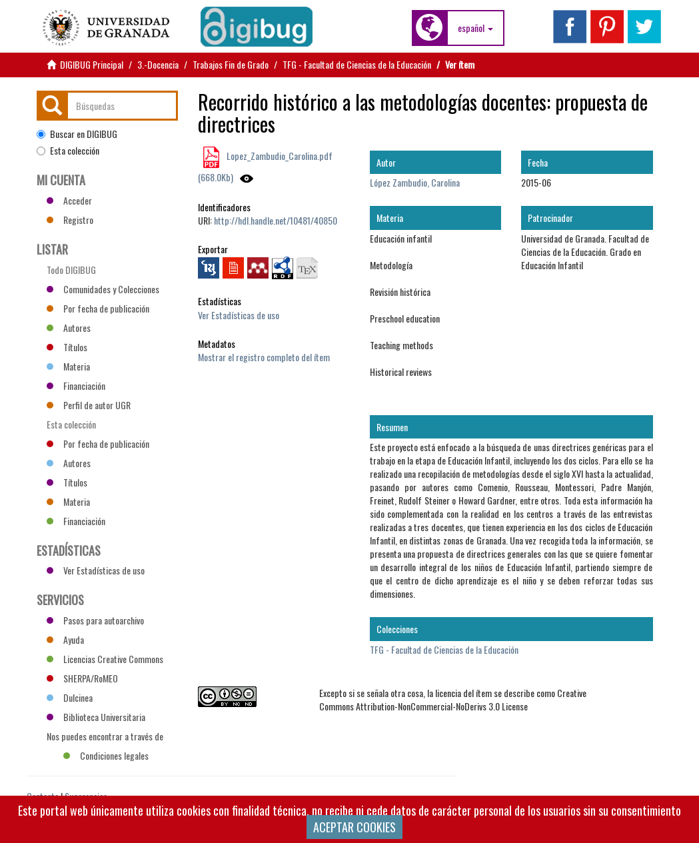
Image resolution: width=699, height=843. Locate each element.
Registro (70, 220)
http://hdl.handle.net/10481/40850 (275, 220)
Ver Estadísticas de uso (238, 315)
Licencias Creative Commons (105, 659)
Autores (69, 328)
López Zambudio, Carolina (415, 182)
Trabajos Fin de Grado (231, 64)
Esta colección (68, 150)
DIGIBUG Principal (91, 64)
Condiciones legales (106, 755)
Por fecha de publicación (98, 308)
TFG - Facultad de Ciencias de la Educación (357, 64)
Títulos (67, 347)
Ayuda (65, 639)
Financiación (76, 386)
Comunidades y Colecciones (103, 289)
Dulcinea (70, 697)
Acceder (69, 200)
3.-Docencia (158, 64)
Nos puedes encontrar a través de (105, 737)
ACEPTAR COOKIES (354, 827)
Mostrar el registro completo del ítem (264, 357)
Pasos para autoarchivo (95, 620)
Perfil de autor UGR (89, 405)
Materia (68, 366)
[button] (475, 28)
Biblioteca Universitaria (96, 717)
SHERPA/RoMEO (82, 678)
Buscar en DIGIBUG (77, 134)
